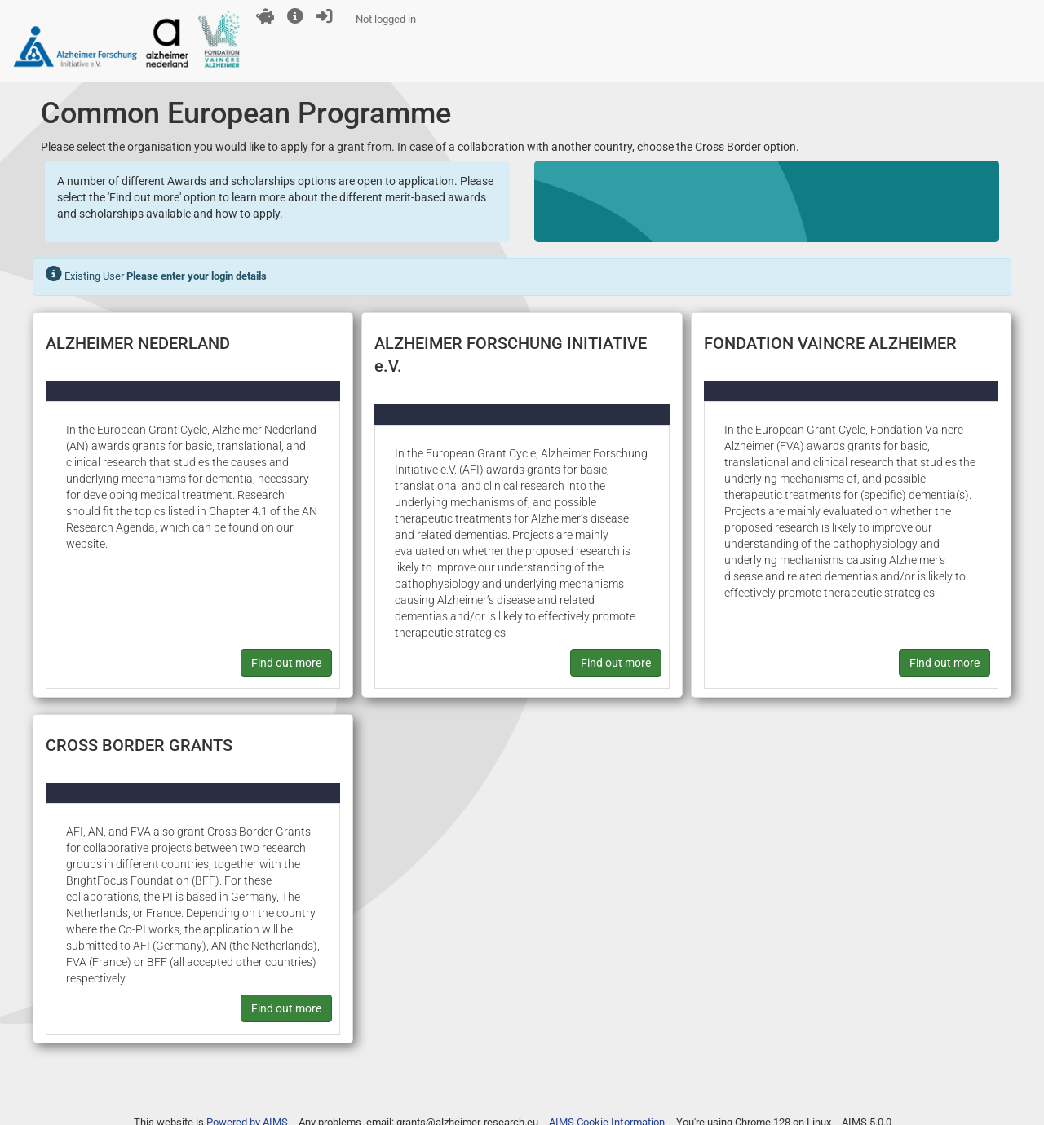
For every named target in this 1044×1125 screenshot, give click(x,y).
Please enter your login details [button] (196, 276)
